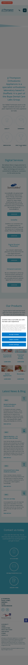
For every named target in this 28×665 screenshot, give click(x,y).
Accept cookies (14, 334)
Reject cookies (14, 339)
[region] (14, 332)
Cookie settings (14, 344)
